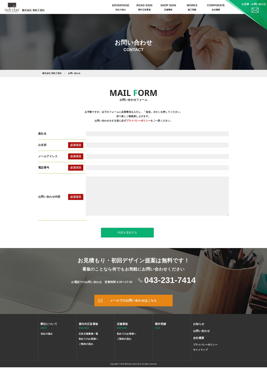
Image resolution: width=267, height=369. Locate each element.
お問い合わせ (201, 332)
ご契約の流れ (86, 345)
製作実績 (160, 325)
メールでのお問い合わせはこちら (133, 302)
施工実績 (192, 10)
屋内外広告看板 (88, 325)
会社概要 (216, 10)
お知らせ (198, 325)
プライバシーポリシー (138, 120)
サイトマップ (200, 351)
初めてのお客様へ (88, 340)
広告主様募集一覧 (88, 335)
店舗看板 (122, 325)
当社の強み (120, 10)
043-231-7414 (170, 281)
